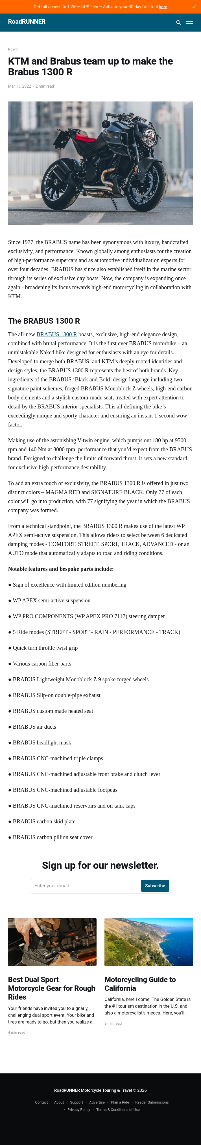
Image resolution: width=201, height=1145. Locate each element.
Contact (41, 1102)
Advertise (97, 1102)
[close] (194, 6)
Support (76, 1102)
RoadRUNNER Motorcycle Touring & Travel (93, 1090)
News (13, 49)
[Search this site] (178, 22)
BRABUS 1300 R (57, 334)
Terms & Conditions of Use (118, 1110)
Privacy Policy (78, 1110)
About (59, 1102)
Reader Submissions (152, 1102)
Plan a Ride (120, 1102)
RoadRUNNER (26, 22)
